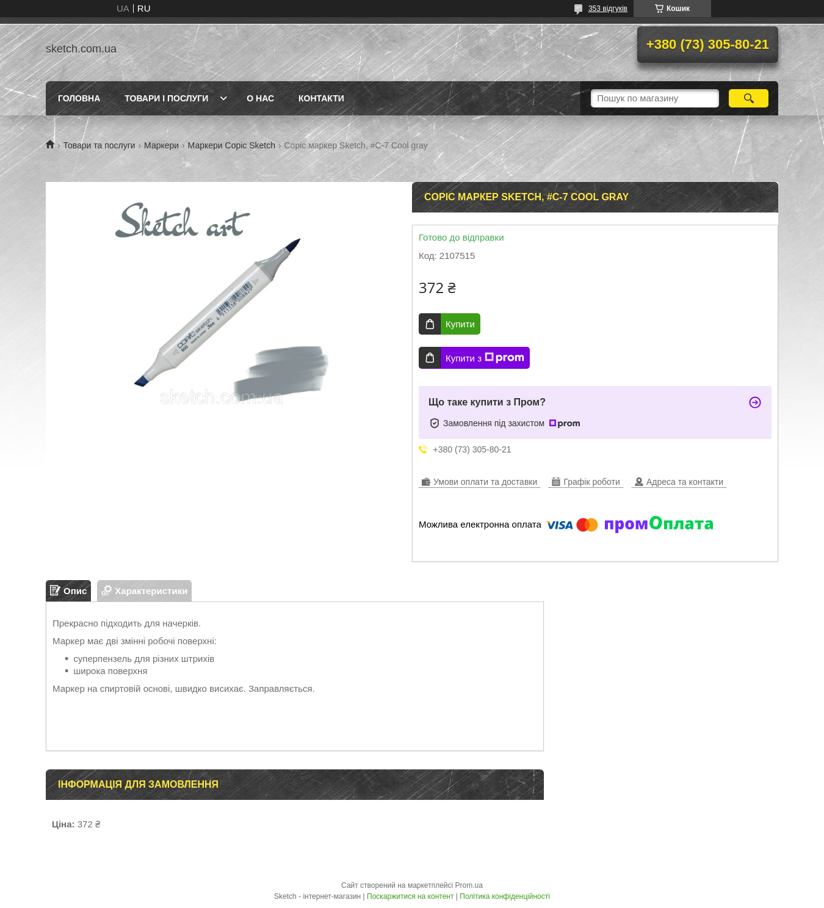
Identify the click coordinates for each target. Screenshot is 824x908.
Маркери (161, 145)
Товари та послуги (99, 145)
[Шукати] (748, 98)
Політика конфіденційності (505, 896)
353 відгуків (607, 8)
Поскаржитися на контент (410, 896)
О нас (260, 98)
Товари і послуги (166, 98)
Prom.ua (469, 885)
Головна (79, 98)
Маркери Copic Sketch (231, 145)
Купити (460, 324)
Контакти (321, 98)
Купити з (485, 357)
